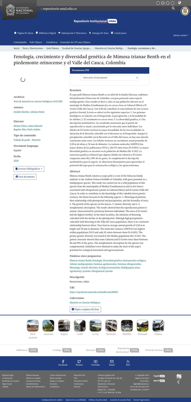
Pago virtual (7, 384)
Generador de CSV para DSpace (75, 42)
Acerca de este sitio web (139, 387)
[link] (38, 101)
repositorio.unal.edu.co (60, 8)
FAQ (75, 378)
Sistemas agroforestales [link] (105, 264)
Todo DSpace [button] (35, 42)
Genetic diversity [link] (89, 267)
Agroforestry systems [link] (80, 271)
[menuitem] (36, 42)
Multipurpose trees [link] (130, 267)
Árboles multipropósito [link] (81, 264)
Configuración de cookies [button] (52, 400)
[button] (179, 3)
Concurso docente (33, 381)
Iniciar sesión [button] (180, 35)
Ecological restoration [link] (109, 267)
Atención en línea (81, 381)
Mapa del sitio (79, 375)
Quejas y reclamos (57, 381)
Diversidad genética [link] (112, 260)
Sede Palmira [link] (52, 48)
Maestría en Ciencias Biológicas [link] (109, 48)
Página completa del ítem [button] (85, 309)
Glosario (77, 387)
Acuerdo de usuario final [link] (120, 400)
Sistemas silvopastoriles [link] (129, 264)
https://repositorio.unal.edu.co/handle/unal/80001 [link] (94, 292)
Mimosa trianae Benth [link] (80, 260)
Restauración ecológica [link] (134, 260)
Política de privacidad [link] (98, 400)
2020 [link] (16, 161)
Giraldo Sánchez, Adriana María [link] (29, 112)
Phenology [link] (75, 267)
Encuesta (53, 384)
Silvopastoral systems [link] (102, 271)
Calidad (5, 387)
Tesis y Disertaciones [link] (33, 48)
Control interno (32, 384)
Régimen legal (7, 375)
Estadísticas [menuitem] (52, 42)
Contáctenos (79, 384)
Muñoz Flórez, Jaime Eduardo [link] (28, 126)
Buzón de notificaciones (35, 387)
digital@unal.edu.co (141, 384)
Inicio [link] (16, 48)
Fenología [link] (97, 260)
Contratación (7, 378)
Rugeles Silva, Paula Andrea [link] (27, 129)
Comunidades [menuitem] (20, 42)
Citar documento (25, 176)
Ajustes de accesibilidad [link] (75, 400)
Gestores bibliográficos (28, 168)
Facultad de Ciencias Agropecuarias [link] (77, 48)
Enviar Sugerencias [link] (142, 400)
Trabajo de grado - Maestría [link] (27, 140)
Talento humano (32, 375)
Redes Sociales (56, 378)
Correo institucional (58, 375)
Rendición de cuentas (10, 381)
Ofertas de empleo (33, 378)
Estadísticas (54, 387)
